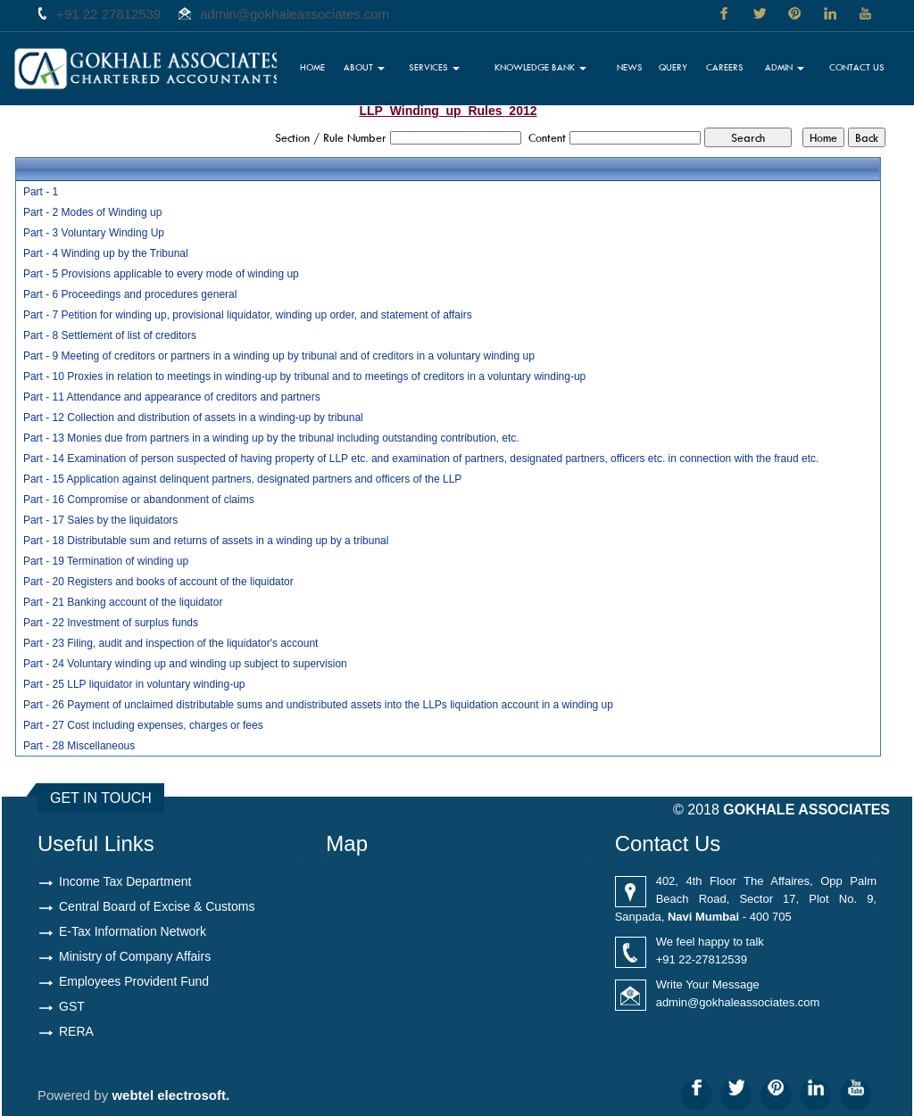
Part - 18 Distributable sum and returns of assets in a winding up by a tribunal (206, 540)
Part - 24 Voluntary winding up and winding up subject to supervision (185, 663)
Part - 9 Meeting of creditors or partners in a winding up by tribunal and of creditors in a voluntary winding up (279, 356)
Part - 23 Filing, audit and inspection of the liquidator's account (171, 643)
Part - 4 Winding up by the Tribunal (105, 253)
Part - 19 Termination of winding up (105, 561)
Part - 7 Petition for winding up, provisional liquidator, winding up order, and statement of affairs (247, 315)
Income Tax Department (125, 881)
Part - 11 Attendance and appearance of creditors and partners (171, 397)
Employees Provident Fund (134, 981)
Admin (784, 67)
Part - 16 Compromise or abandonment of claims (138, 499)
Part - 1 (40, 192)
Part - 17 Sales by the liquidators (100, 520)
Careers (725, 67)
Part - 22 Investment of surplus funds (110, 622)
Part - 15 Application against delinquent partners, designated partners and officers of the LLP (242, 479)
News (630, 67)
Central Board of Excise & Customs (156, 906)
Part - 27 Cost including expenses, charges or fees (143, 725)
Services (434, 67)
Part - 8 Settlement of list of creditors (109, 335)
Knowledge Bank (540, 67)
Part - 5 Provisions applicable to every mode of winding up (161, 274)
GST (72, 1006)
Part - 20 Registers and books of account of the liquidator (158, 581)
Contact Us (857, 67)
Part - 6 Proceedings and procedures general (130, 294)
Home (312, 67)
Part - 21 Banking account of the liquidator (122, 602)
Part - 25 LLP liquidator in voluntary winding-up (134, 684)
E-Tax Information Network (132, 931)
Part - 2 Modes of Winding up (92, 212)
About (364, 67)
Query (673, 67)
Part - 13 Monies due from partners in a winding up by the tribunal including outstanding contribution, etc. (271, 438)
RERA (76, 1031)
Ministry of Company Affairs (135, 956)
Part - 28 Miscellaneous (79, 746)
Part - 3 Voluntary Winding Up (93, 233)
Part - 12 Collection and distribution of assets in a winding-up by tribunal (193, 417)
